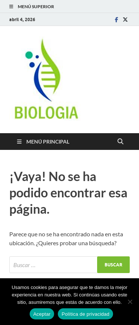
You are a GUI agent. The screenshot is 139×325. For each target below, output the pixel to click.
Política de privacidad (85, 314)
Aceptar (42, 314)
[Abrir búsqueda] (120, 141)
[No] (129, 301)
